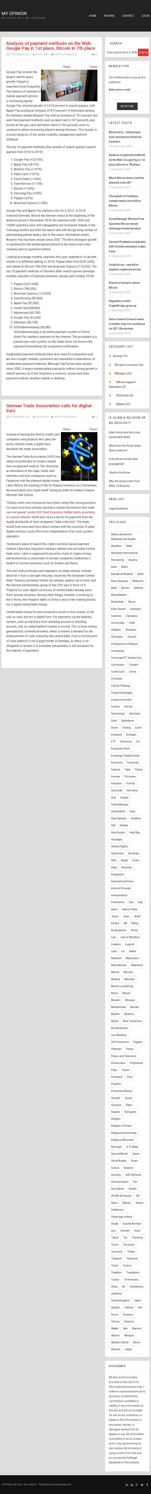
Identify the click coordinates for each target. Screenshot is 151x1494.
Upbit (137, 1300)
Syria (137, 1230)
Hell (113, 825)
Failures (115, 769)
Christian (130, 629)
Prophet (116, 1083)
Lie (123, 951)
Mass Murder (119, 965)
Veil (140, 1307)
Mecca (115, 972)
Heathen (136, 818)
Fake (128, 769)
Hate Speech (118, 818)
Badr (114, 566)
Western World (119, 1342)
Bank (140, 573)
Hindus (124, 825)
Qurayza (116, 1104)
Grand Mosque (119, 804)
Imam (135, 860)
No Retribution (119, 1028)
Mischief (129, 979)
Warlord (136, 1328)
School (115, 1167)
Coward (133, 664)
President (117, 1076)
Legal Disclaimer (118, 508)
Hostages (116, 839)
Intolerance (117, 902)
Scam (134, 1160)
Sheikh (133, 1188)
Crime (132, 671)
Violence (129, 1321)
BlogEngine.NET (62, 1484)
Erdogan (131, 734)
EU (138, 741)
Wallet (114, 1328)
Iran (131, 902)
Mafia (132, 951)
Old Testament (120, 1041)
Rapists (115, 1111)
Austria (133, 559)
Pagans (137, 1041)
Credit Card (117, 671)
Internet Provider (121, 888)
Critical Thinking (120, 685)
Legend (129, 944)
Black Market (119, 594)
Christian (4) (125, 395)
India (114, 867)
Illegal (124, 860)
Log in (145, 15)
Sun (113, 1230)
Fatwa (138, 769)
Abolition (116, 545)
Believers (138, 580)
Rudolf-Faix (42, 54)
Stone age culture (121, 1216)
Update (115, 1307)
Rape (129, 1104)
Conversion (117, 664)
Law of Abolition (130, 937)
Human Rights (119, 846)
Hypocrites (117, 853)
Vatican (128, 1307)
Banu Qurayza (119, 580)
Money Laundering (122, 986)
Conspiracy (117, 650)
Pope (114, 1069)
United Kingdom (120, 1300)
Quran (128, 1097)
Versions (128, 1314)
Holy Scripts (118, 832)
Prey (130, 1076)
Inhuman (126, 867)
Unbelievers (136, 1286)
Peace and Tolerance (123, 1056)
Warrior (115, 1335)
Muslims (129, 1013)
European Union (120, 748)
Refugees (130, 1111)
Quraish (115, 1097)
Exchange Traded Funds (125, 755)
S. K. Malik (132, 1146)
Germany (132, 790)
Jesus (114, 916)
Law (113, 937)
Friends (130, 783)
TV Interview (131, 1279)
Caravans (131, 615)
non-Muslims (119, 1035)
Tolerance (132, 1258)
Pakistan (116, 1048)
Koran (134, 930)
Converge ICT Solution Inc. (126, 657)
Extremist (117, 762)
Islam (114, 909)
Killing (134, 923)
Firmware (130, 776)
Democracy (118, 713)
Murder (134, 1007)
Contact (128, 15)
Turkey (115, 1279)
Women (115, 1349)
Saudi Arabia (118, 1160)
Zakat (128, 1349)
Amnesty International (124, 552)
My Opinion (14, 13)
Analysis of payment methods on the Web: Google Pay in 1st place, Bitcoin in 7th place (50, 46)
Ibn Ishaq (133, 853)
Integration (117, 874)
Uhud (114, 1286)
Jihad (137, 916)
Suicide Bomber (132, 1223)
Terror (114, 1244)
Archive (109, 15)
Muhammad (118, 1007)
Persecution (118, 1063)
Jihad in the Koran (119, 472)
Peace (130, 1048)
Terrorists (117, 1251)
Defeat (128, 706)
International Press (122, 881)
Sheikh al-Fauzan (121, 1195)
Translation (133, 1272)
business (135, 608)
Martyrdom (132, 958)
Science (128, 1167)
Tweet (93, 67)
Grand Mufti (118, 811)
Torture (127, 1265)
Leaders (116, 944)
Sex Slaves (117, 1188)
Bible (114, 587)
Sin (138, 1195)
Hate (132, 811)
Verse (114, 1314)
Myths (114, 1021)
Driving (127, 727)
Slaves (139, 1202)
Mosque (130, 1000)
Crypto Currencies (65, 54)
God (113, 797)
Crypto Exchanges (122, 692)
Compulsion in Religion (124, 643)
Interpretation (119, 895)
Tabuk (114, 1237)
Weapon (129, 1335)
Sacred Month (119, 1153)
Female (115, 776)
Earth (138, 727)
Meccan (128, 972)
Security (116, 1174)
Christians (117, 636)
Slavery (126, 1202)
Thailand (116, 1258)
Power (126, 1069)
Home (92, 15)
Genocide (116, 790)
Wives (136, 1342)
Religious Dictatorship (124, 1132)
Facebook (133, 762)
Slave (114, 1202)
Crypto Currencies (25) (130, 364)
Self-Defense (133, 1174)
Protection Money (121, 1091)
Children (116, 629)
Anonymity (117, 559)
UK (123, 1286)
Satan (136, 1153)
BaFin (124, 566)
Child (132, 622)
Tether (131, 1251)
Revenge (116, 1146)
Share (66, 67)
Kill (125, 923)
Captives (116, 615)
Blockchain (117, 601)
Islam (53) (124, 404)
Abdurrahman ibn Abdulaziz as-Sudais (123, 537)
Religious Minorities (122, 1139)
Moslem (116, 1000)
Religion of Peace (121, 1125)
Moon (114, 993)
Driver (114, 727)
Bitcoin (125, 587)
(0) (94, 54)
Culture (115, 706)
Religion (116, 1118)
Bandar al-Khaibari (122, 573)
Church (131, 636)
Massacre (137, 965)
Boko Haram (118, 608)
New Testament (132, 1021)
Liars (114, 951)
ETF (113, 741)
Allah (129, 545)
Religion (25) (124, 373)
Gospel (124, 797)
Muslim (115, 1013)
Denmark (134, 713)
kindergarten (118, 930)
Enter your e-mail (119, 89)
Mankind (116, 958)
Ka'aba (115, 923)
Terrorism (129, 1244)
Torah (114, 1265)
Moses (126, 993)
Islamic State (129, 909)
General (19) (120, 356)
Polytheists (136, 1063)
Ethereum (126, 741)
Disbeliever (127, 720)
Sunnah (125, 1230)
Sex (135, 1181)
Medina (115, 979)
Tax (125, 1237)
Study (114, 1223)
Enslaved (116, 734)
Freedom (116, 783)
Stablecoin (117, 1209)
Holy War (135, 832)
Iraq (140, 902)
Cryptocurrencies (121, 699)
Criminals (116, 678)
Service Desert (119, 1181)
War (125, 1328)
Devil (114, 720)
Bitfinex (138, 587)
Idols (114, 860)
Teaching (137, 1237)
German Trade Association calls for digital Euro (48, 408)
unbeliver (116, 1293)
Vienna (115, 1321)
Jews (126, 916)
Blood (131, 601)
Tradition (116, 1272)
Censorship (117, 622)
